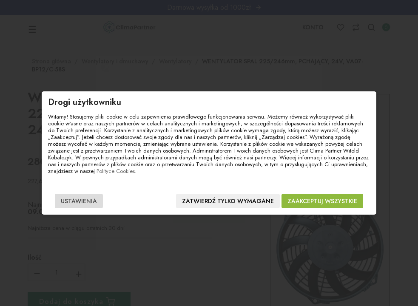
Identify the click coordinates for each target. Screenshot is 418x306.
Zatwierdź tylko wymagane (228, 201)
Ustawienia (79, 201)
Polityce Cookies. (116, 171)
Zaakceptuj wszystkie (322, 201)
